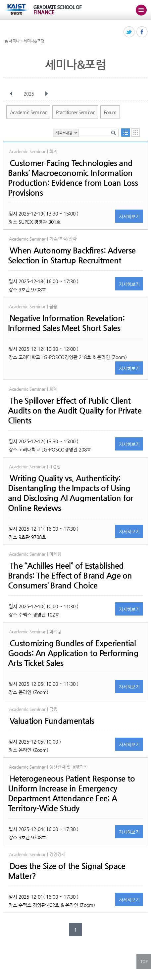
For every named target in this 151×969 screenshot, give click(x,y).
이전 (11, 93)
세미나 (14, 41)
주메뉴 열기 (141, 10)
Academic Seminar (28, 112)
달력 (135, 132)
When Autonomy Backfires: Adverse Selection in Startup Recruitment (71, 255)
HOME (6, 41)
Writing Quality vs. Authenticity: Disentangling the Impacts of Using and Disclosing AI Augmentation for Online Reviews (70, 493)
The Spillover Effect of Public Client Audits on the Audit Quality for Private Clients (74, 410)
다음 (46, 93)
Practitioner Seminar (75, 112)
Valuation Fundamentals (52, 720)
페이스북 (142, 32)
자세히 (129, 216)
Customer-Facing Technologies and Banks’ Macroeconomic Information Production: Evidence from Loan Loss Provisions (73, 177)
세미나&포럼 (34, 41)
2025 (29, 93)
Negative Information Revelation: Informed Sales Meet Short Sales (66, 323)
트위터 (129, 32)
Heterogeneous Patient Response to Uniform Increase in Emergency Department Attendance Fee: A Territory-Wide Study (71, 793)
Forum (110, 112)
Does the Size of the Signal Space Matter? (66, 871)
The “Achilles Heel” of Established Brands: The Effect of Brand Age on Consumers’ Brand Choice (70, 575)
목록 (125, 132)
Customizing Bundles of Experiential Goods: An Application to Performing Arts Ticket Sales (73, 653)
